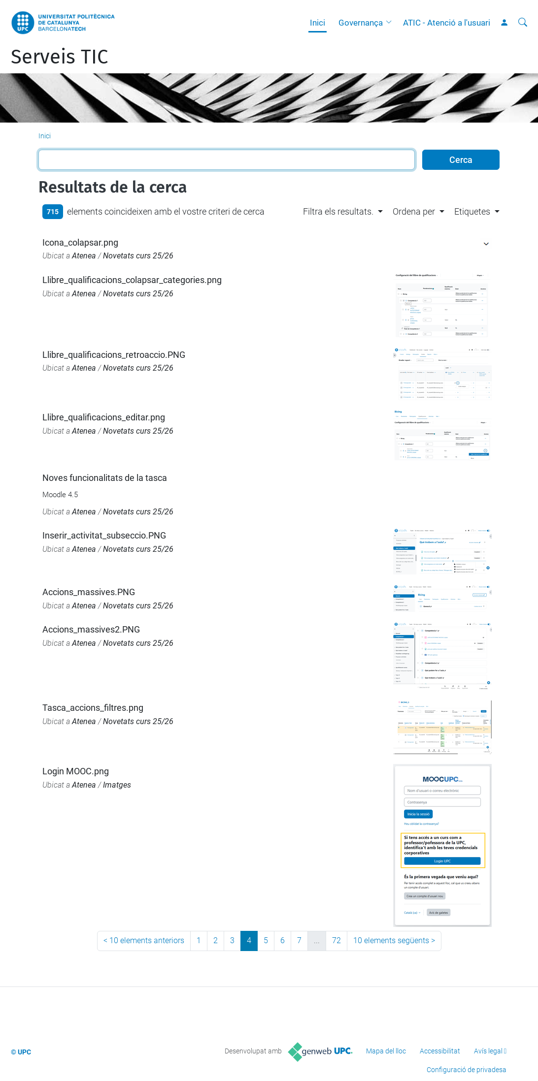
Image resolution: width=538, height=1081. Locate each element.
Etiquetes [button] (472, 211)
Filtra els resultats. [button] (338, 211)
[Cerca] (522, 22)
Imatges (117, 785)
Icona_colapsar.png (80, 242)
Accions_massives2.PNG (91, 629)
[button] (391, 23)
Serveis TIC (59, 57)
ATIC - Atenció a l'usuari (446, 23)
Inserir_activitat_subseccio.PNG (104, 535)
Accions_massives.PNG (88, 592)
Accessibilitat (440, 1051)
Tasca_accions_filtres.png (92, 707)
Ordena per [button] (414, 211)
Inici (317, 23)
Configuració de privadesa (466, 1070)
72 (336, 940)
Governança (360, 23)
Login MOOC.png (75, 771)
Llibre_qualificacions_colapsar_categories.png (132, 280)
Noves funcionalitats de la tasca (104, 478)
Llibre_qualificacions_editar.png (103, 417)
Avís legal (488, 1051)
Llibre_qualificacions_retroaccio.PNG (113, 355)
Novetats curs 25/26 (138, 255)
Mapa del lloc (386, 1051)
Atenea (84, 255)
